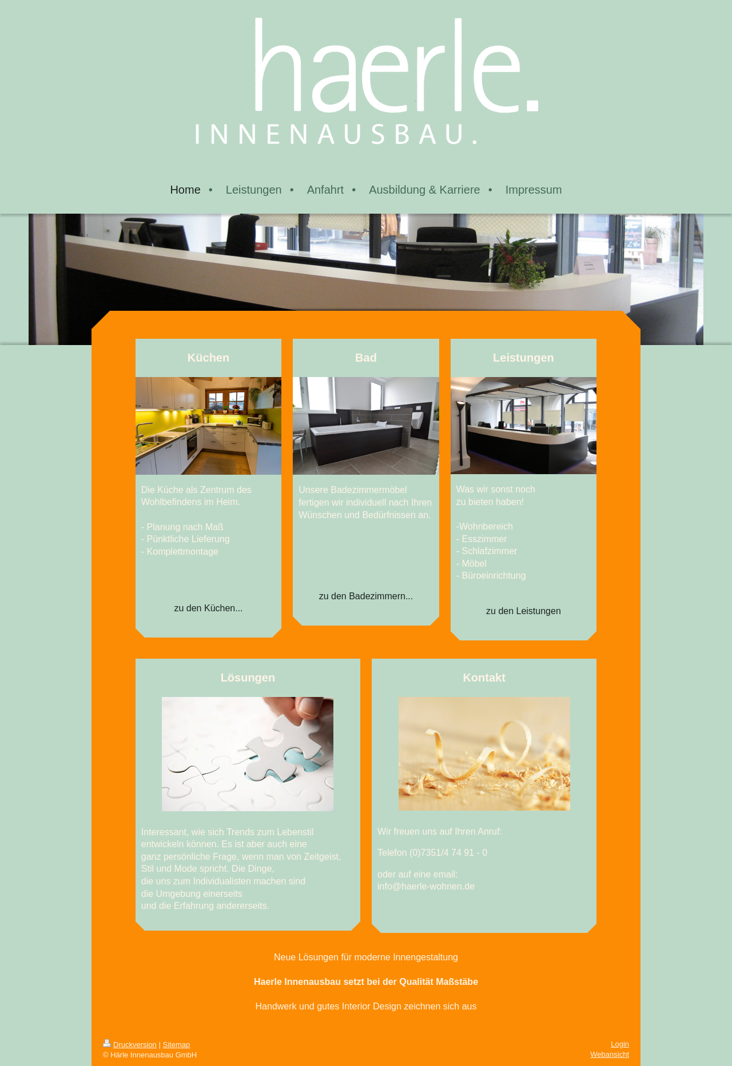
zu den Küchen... (208, 608)
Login (620, 1044)
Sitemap (176, 1044)
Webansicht (609, 1054)
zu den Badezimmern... (366, 596)
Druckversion (130, 1044)
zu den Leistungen (523, 611)
